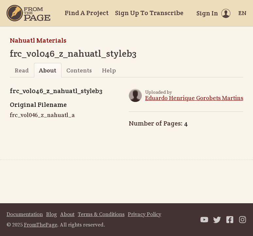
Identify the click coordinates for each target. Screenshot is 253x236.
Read (22, 70)
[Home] (28, 13)
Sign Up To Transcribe (149, 13)
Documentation (25, 214)
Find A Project (87, 13)
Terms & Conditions (101, 214)
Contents (79, 70)
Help (109, 70)
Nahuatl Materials (38, 40)
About (47, 70)
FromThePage (40, 225)
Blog (51, 214)
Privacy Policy (144, 214)
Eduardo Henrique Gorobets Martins (194, 98)
